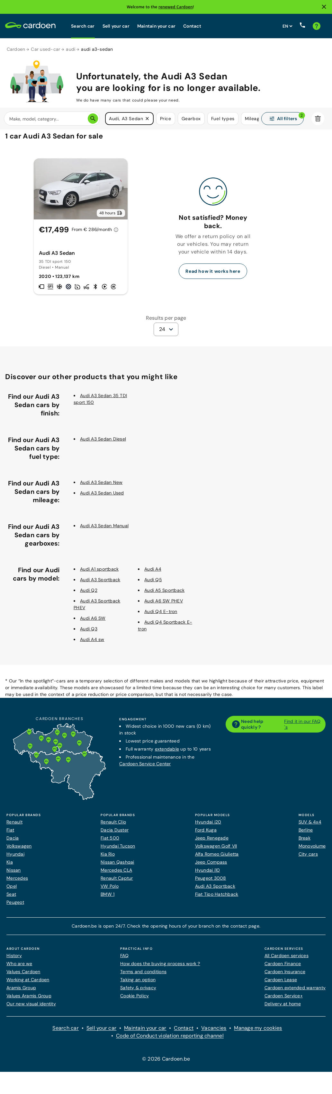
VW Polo (110, 890)
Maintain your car (156, 26)
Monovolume (312, 850)
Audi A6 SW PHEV (163, 605)
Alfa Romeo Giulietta (217, 858)
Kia (9, 866)
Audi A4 (152, 573)
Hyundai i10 (207, 874)
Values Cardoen (23, 976)
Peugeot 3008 (210, 882)
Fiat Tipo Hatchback (216, 898)
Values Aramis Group (28, 1000)
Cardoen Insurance (285, 976)
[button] (147, 118)
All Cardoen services (287, 960)
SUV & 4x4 (310, 826)
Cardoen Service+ (284, 1000)
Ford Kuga (206, 834)
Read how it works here (212, 275)
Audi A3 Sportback (100, 584)
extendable (167, 753)
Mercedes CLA (116, 874)
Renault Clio (113, 826)
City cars (308, 858)
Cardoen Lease (281, 984)
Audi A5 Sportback (164, 594)
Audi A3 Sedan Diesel (103, 443)
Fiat (10, 834)
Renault (14, 826)
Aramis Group (21, 992)
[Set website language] (287, 26)
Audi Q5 (153, 584)
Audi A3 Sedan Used (102, 497)
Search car (83, 26)
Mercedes (17, 882)
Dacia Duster (115, 834)
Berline (306, 834)
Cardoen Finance (283, 968)
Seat (11, 898)
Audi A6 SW (93, 622)
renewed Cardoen (175, 7)
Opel (11, 890)
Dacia (12, 842)
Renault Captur (117, 882)
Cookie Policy (134, 1000)
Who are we (19, 968)
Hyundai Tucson (118, 850)
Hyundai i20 (208, 826)
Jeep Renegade (212, 842)
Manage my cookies (258, 1032)
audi (70, 49)
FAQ (124, 960)
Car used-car (45, 49)
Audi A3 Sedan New (101, 486)
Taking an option (138, 984)
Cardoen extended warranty (295, 992)
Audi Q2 (88, 594)
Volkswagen (19, 850)
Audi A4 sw (92, 643)
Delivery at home (283, 1008)
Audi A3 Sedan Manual (104, 530)
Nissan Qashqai (117, 866)
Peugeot (15, 906)
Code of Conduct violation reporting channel (170, 1039)
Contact (192, 26)
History (14, 960)
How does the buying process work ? (160, 968)
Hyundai (15, 858)
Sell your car (116, 26)
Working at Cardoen (27, 984)
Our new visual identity (31, 1008)
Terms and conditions (143, 976)
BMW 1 (107, 898)
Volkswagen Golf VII (216, 850)
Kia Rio (108, 858)
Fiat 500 (110, 842)
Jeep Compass (211, 866)
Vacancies (213, 1032)
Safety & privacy (138, 992)
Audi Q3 (88, 633)
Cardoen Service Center (145, 768)
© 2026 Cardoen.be (166, 1063)
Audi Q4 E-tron (160, 615)
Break (304, 842)
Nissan (13, 874)
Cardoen (16, 49)
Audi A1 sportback (99, 573)
